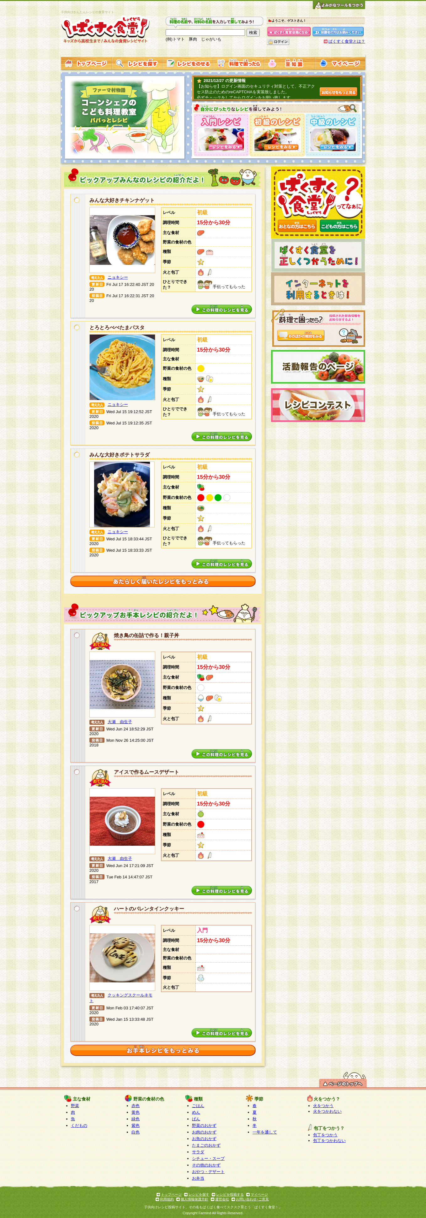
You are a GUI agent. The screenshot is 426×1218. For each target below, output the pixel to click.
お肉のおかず (204, 1132)
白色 (135, 1132)
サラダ (198, 1152)
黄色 (135, 1112)
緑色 (135, 1119)
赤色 (135, 1105)
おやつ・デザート (208, 1171)
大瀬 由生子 (120, 721)
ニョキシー (118, 277)
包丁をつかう (325, 1135)
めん (196, 1112)
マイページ (259, 1194)
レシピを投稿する (230, 1194)
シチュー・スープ (208, 1158)
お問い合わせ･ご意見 (252, 1199)
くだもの (79, 1125)
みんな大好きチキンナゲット (122, 200)
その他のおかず (206, 1165)
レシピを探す (199, 1194)
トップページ (171, 1194)
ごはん (198, 1105)
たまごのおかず (206, 1145)
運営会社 (222, 1199)
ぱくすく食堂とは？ (346, 41)
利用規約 (167, 1199)
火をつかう (323, 1105)
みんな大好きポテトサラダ (119, 454)
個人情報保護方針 (194, 1199)
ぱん (196, 1119)
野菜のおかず (204, 1125)
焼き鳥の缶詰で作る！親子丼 (146, 635)
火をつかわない (327, 1111)
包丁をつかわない (329, 1140)
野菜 (75, 1105)
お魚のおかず (204, 1138)
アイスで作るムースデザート (146, 772)
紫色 (135, 1125)
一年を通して (265, 1132)
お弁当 (198, 1178)
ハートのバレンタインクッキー (149, 908)
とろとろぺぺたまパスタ (117, 327)
